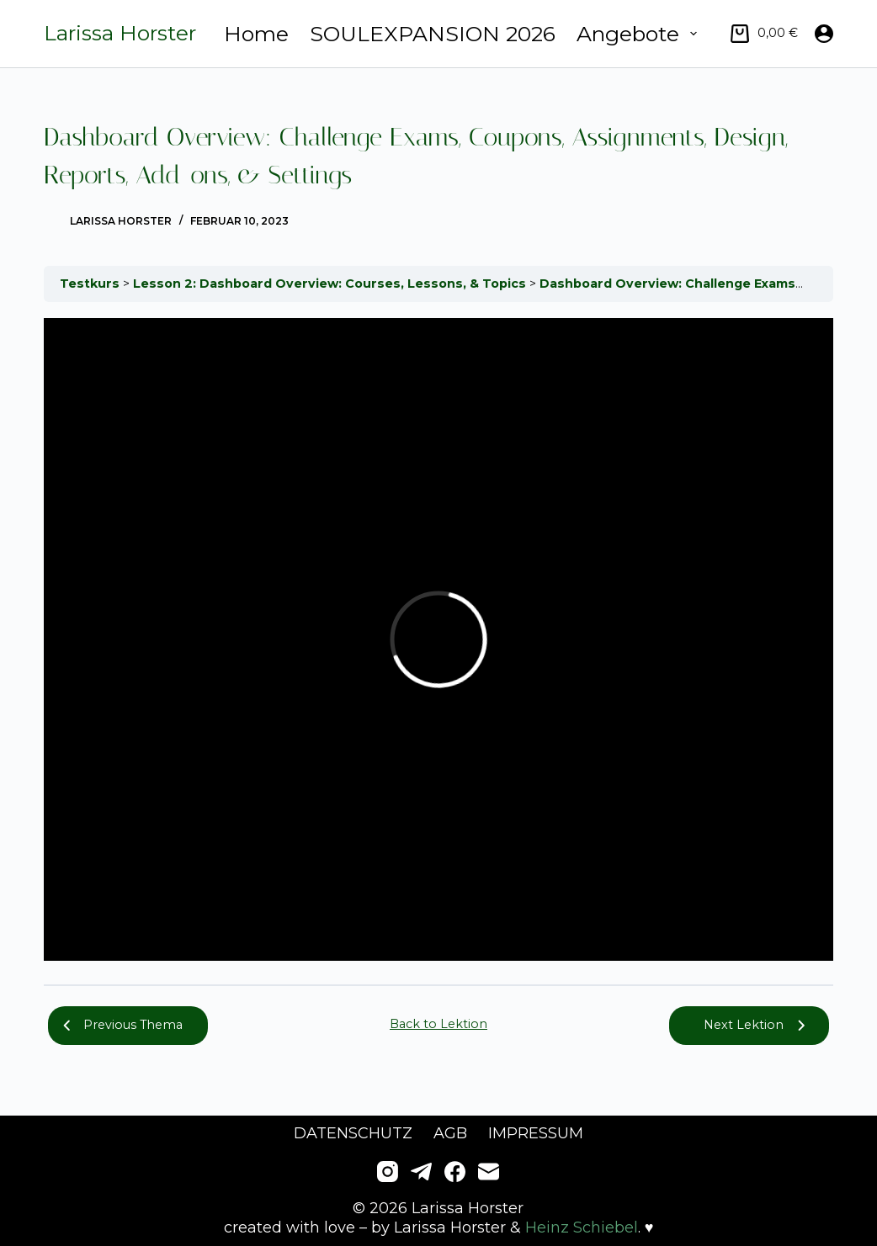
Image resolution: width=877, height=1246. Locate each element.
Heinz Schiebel (581, 1227)
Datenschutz (353, 1133)
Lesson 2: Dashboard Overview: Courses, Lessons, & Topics (331, 283)
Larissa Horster (120, 32)
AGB (450, 1133)
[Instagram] (387, 1171)
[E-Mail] (488, 1171)
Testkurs (91, 283)
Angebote (640, 33)
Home (256, 33)
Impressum (535, 1133)
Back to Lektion (438, 1023)
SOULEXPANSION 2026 (432, 33)
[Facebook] (454, 1171)
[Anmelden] (824, 33)
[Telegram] (421, 1171)
